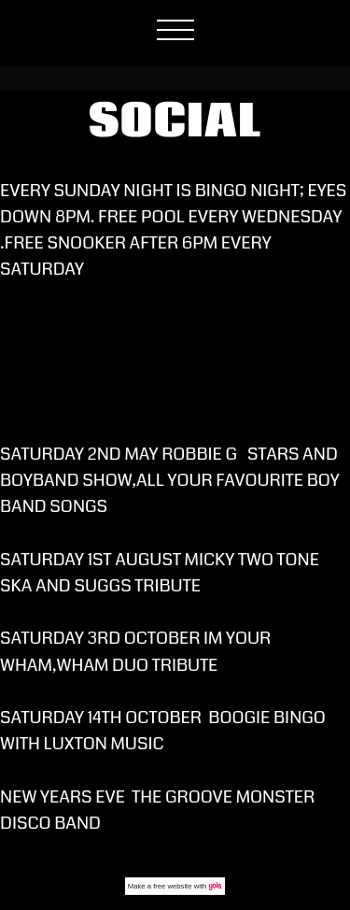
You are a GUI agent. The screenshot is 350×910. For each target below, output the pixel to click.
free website (172, 886)
